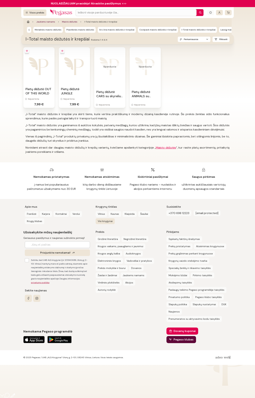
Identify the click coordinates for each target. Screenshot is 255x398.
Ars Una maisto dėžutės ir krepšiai (116, 29)
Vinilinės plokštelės (109, 282)
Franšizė (31, 213)
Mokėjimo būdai (178, 275)
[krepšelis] (228, 12)
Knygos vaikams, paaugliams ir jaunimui (120, 246)
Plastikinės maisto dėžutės (80, 29)
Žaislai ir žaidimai (107, 275)
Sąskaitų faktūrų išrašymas (184, 239)
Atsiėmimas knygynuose (210, 246)
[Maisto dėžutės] (29, 29)
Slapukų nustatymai (204, 304)
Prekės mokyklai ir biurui (112, 268)
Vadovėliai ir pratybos (139, 260)
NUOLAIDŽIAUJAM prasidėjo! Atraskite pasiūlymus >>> (88, 3)
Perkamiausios (191, 39)
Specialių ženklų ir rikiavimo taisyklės (190, 268)
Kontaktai (61, 213)
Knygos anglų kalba (109, 253)
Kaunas (115, 213)
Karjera (46, 213)
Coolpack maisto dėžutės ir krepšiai (158, 29)
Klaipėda (130, 213)
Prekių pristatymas (179, 246)
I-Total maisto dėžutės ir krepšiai (199, 29)
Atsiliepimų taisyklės (180, 282)
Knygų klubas (34, 221)
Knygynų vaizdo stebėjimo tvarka (188, 260)
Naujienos (174, 311)
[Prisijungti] (219, 12)
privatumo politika (40, 282)
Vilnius (101, 213)
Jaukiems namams (45, 21)
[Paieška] (199, 12)
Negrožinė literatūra (135, 239)
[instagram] (36, 298)
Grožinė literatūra (108, 239)
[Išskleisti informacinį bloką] (210, 12)
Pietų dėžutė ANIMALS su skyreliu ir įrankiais (145, 96)
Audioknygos (133, 253)
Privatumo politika (179, 297)
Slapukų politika (178, 304)
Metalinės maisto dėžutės (48, 29)
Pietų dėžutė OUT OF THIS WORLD (38, 91)
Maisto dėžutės (69, 21)
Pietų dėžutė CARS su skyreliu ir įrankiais (108, 96)
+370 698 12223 (179, 213)
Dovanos (136, 268)
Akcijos (129, 282)
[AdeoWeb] (223, 357)
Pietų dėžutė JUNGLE (70, 91)
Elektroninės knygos (109, 260)
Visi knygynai (105, 221)
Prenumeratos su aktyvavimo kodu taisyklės (194, 318)
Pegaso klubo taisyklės (208, 297)
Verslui (76, 213)
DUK (224, 304)
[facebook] (28, 298)
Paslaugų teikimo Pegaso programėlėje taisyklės (196, 289)
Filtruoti (223, 39)
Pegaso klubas (184, 339)
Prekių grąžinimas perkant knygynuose (191, 253)
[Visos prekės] (34, 12)
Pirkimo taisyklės (202, 275)
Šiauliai (144, 213)
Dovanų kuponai (185, 331)
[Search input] (136, 12)
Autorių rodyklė (107, 289)
